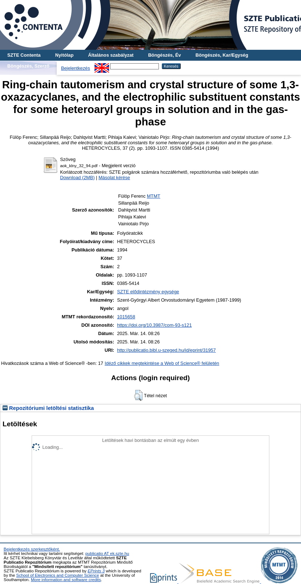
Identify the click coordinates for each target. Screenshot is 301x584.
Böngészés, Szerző (28, 66)
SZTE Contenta (24, 55)
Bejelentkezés (75, 68)
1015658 (126, 316)
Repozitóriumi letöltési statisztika (48, 408)
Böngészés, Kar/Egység (222, 55)
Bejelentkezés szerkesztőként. (32, 549)
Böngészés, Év (164, 55)
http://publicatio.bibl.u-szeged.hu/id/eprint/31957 (166, 350)
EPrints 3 (96, 571)
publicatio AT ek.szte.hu (107, 553)
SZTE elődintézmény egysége (148, 291)
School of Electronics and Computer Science (57, 575)
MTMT (153, 196)
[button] (138, 395)
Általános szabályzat (110, 55)
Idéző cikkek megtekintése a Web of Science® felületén (162, 363)
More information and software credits (66, 579)
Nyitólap (64, 55)
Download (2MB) (77, 177)
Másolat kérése (114, 177)
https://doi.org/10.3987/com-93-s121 (154, 325)
